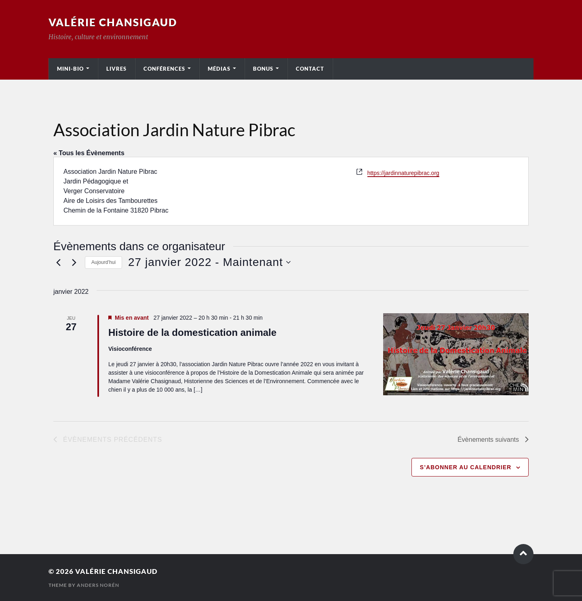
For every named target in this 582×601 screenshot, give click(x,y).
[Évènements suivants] (74, 262)
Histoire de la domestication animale (192, 332)
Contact (310, 68)
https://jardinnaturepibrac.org (403, 173)
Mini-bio (70, 68)
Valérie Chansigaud (112, 22)
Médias (219, 68)
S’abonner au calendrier (465, 467)
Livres (116, 68)
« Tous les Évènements (88, 153)
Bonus (263, 68)
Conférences (164, 68)
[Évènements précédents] (58, 262)
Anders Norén (98, 585)
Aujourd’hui (103, 262)
